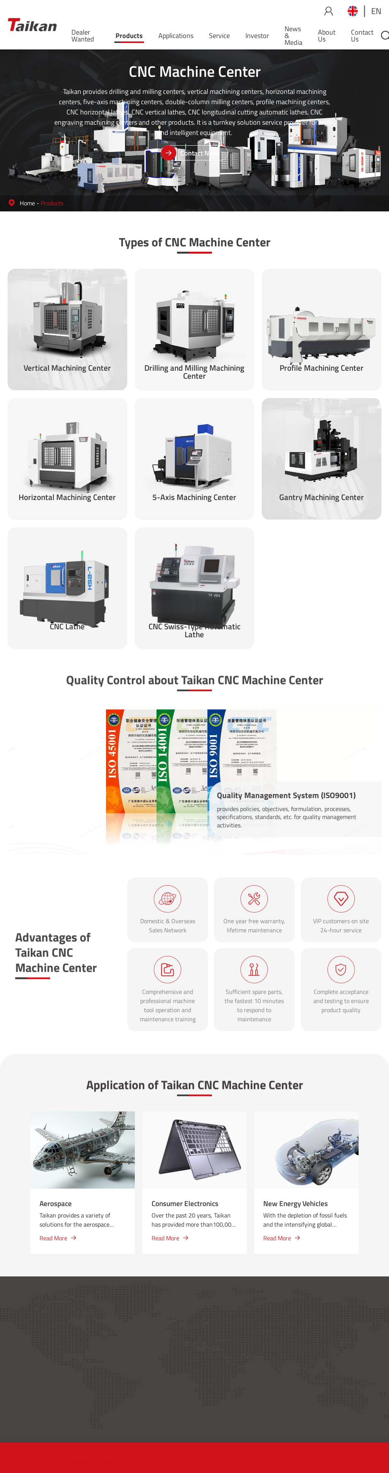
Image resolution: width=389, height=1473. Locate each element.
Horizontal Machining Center (67, 498)
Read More (58, 1238)
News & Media (293, 36)
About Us (326, 35)
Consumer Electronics (185, 1203)
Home (27, 203)
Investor (257, 35)
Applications (175, 35)
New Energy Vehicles (295, 1203)
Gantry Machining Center (321, 498)
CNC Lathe (67, 627)
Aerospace (56, 1203)
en (376, 11)
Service (219, 35)
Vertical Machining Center (67, 369)
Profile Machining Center (322, 369)
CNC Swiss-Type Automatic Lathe (194, 631)
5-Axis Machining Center (194, 498)
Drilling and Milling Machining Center (194, 373)
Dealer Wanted (82, 35)
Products (129, 35)
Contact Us (362, 35)
